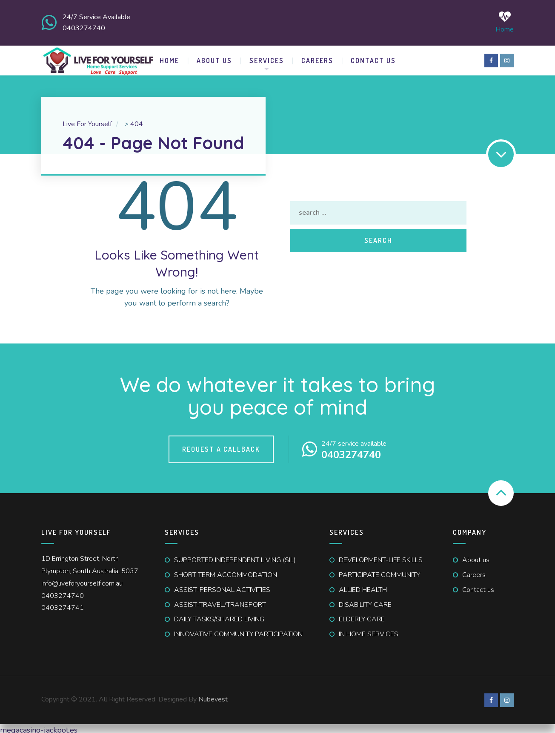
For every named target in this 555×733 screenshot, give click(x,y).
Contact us (478, 586)
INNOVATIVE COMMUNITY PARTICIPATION (238, 630)
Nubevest (213, 696)
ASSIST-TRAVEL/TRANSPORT (220, 601)
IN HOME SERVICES (368, 630)
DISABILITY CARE (365, 601)
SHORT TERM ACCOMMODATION (225, 571)
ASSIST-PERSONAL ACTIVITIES (222, 586)
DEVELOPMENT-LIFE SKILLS (381, 556)
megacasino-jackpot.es (38, 726)
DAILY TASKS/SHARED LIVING (219, 615)
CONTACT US (373, 57)
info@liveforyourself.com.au (82, 580)
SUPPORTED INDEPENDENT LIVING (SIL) (235, 556)
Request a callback (221, 446)
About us (475, 556)
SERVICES (266, 57)
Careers (317, 57)
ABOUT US (214, 57)
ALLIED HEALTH (363, 586)
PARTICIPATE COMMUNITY (379, 571)
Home (504, 21)
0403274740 (62, 592)
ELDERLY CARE (362, 615)
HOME (169, 57)
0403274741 (62, 604)
